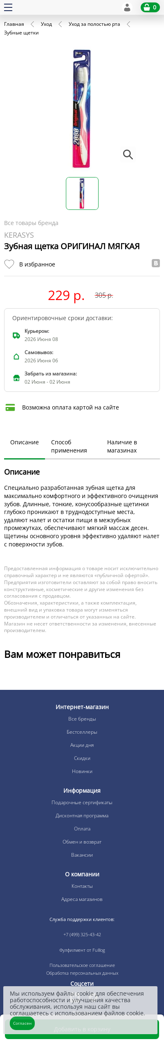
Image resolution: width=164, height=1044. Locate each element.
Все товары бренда (31, 223)
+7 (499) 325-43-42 (82, 934)
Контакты (82, 886)
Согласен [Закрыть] (22, 1023)
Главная (14, 23)
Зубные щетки (21, 32)
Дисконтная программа (82, 815)
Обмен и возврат (82, 841)
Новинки (82, 771)
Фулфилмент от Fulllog (82, 950)
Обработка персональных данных (82, 973)
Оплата (82, 828)
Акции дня (82, 744)
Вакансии (82, 854)
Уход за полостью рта (94, 23)
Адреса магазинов (82, 899)
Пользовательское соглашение (82, 965)
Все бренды (82, 718)
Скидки (82, 758)
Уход (46, 23)
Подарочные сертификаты (82, 802)
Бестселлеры (82, 731)
